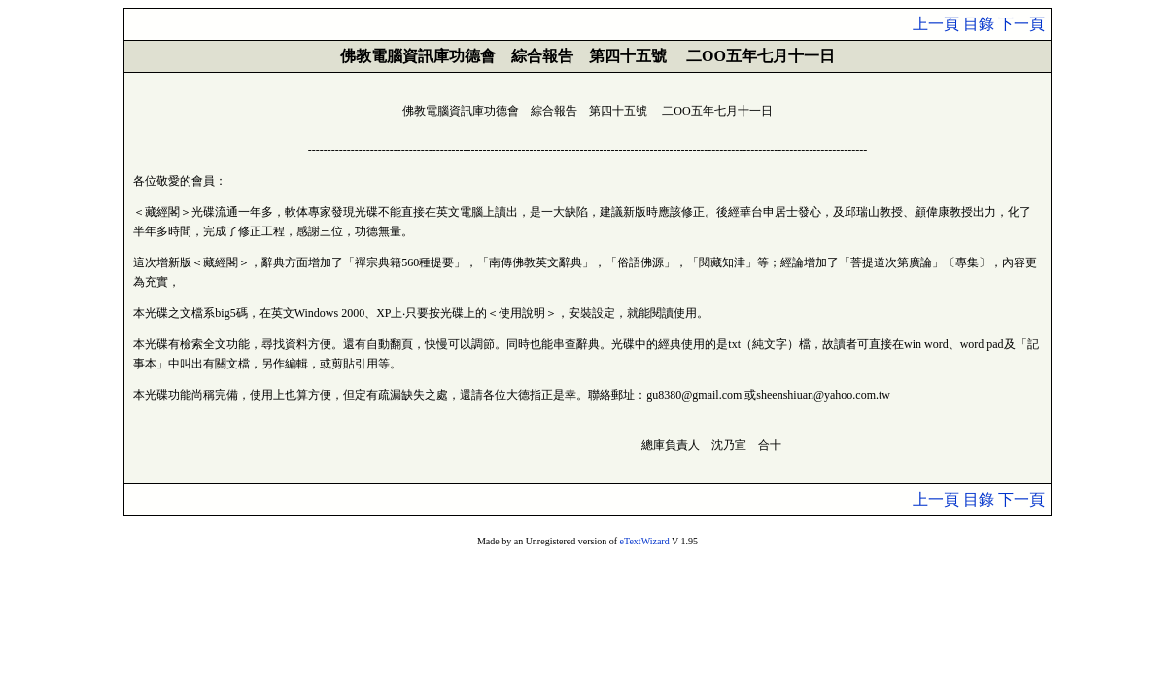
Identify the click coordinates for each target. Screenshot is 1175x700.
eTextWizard (645, 541)
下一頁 (1021, 24)
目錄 (978, 24)
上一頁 (936, 24)
